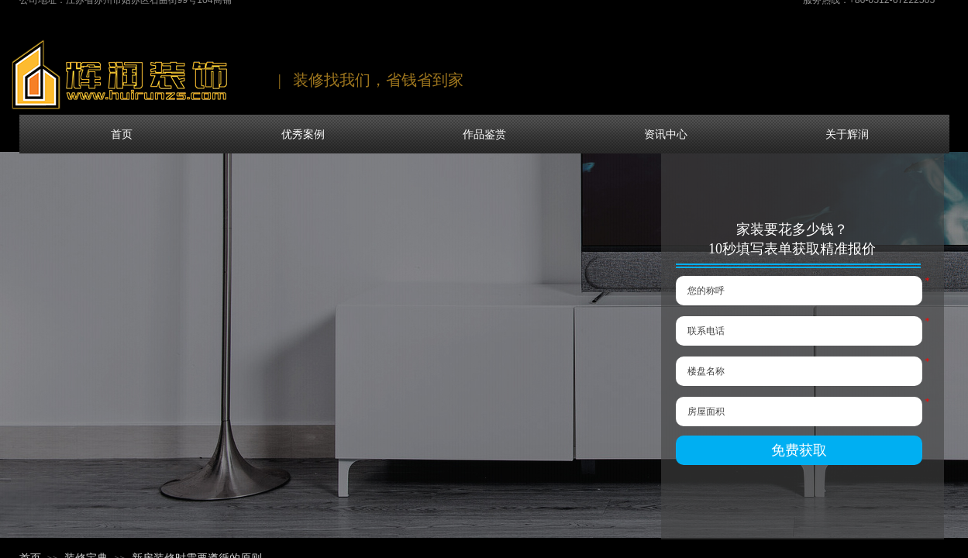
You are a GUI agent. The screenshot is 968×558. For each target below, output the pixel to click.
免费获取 (799, 450)
